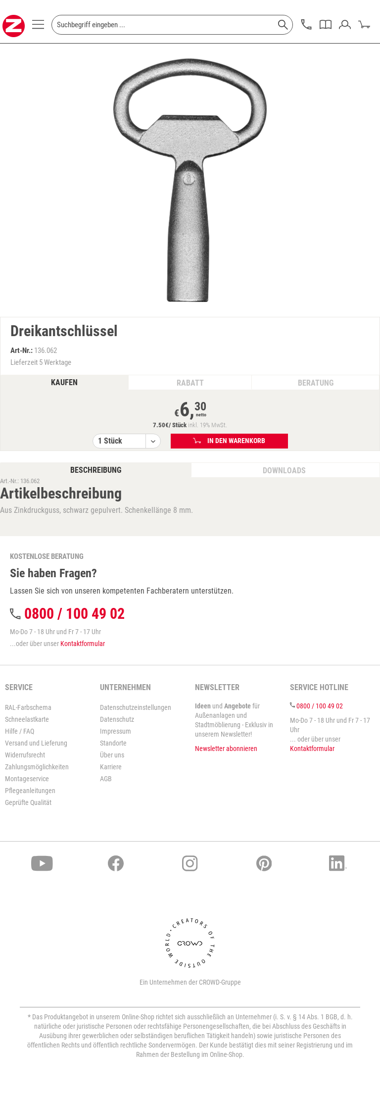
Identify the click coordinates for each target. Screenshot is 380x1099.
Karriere (111, 767)
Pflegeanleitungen (30, 791)
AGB (106, 779)
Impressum (115, 731)
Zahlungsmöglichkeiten (37, 767)
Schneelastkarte (27, 719)
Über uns (112, 755)
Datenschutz (117, 719)
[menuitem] (38, 27)
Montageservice (27, 779)
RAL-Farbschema (28, 707)
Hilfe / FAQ (19, 731)
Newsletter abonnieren (226, 748)
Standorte (113, 743)
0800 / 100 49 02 (74, 613)
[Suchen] (283, 25)
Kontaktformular (82, 644)
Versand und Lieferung (36, 743)
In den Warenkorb (229, 441)
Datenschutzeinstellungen (135, 707)
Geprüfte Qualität (28, 802)
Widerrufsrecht (25, 755)
